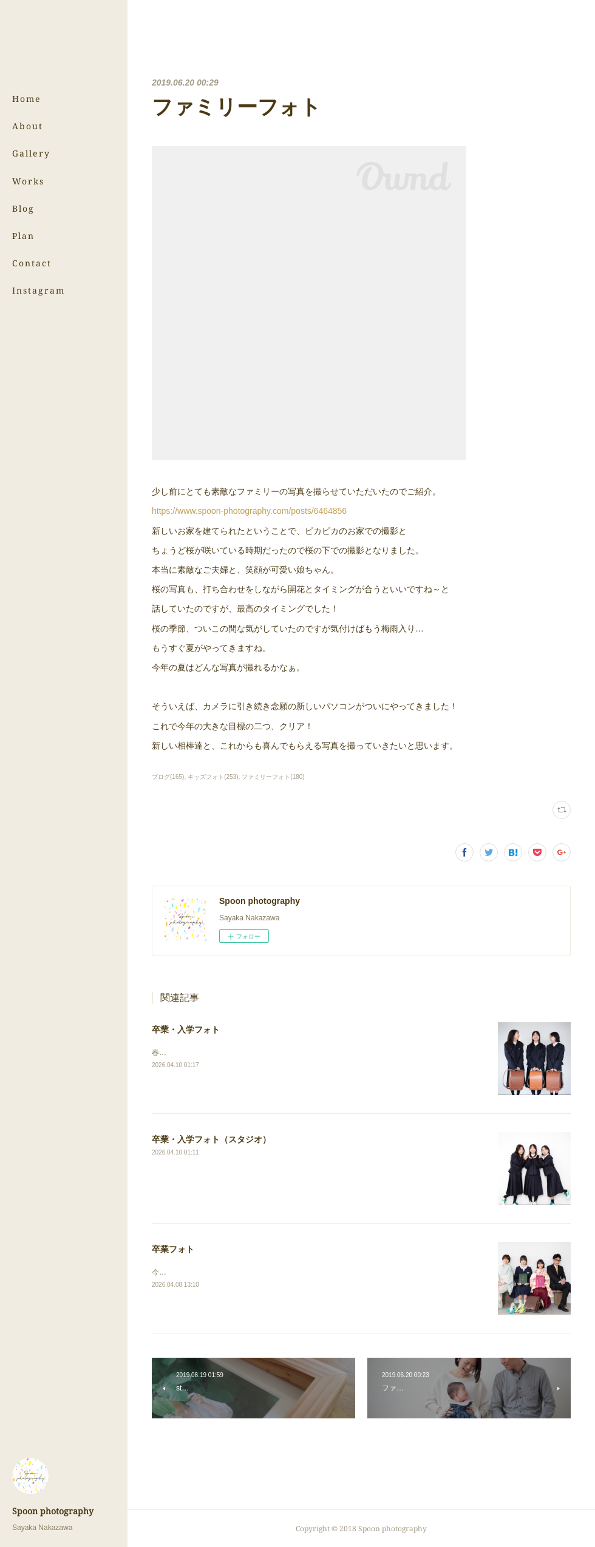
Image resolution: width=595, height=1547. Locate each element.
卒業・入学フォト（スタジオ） (211, 1139)
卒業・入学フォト (186, 1029)
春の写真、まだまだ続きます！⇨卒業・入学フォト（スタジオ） (255, 1052)
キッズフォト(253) (213, 777)
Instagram (38, 290)
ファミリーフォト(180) (273, 777)
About (27, 126)
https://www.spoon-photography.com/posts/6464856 (249, 511)
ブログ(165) (168, 777)
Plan (23, 235)
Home (26, 98)
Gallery (31, 153)
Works (28, 181)
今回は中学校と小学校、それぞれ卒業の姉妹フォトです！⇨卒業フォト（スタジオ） (288, 1272)
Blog (23, 208)
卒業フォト (173, 1249)
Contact (32, 263)
